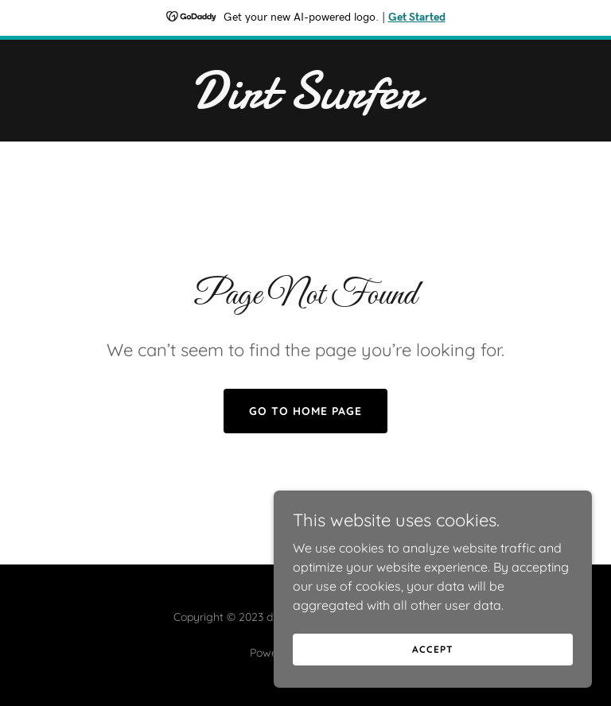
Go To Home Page (305, 411)
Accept (432, 649)
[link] (305, 103)
